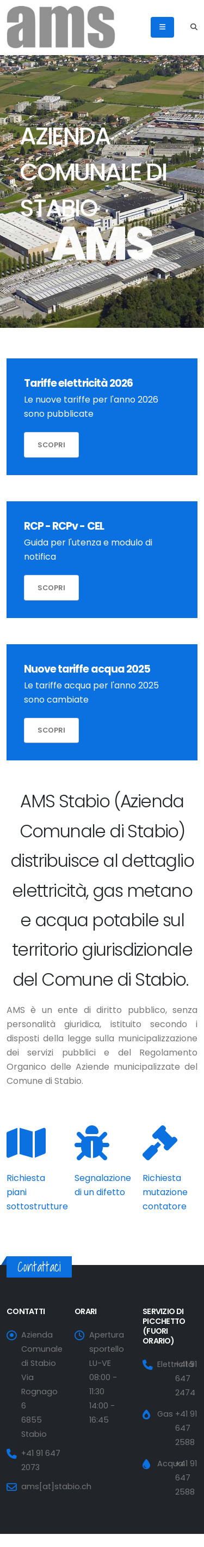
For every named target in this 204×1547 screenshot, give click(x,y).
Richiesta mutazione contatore (165, 1192)
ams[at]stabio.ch (56, 1486)
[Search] (193, 27)
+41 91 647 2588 (186, 1428)
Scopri (51, 444)
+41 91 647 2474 (186, 1378)
